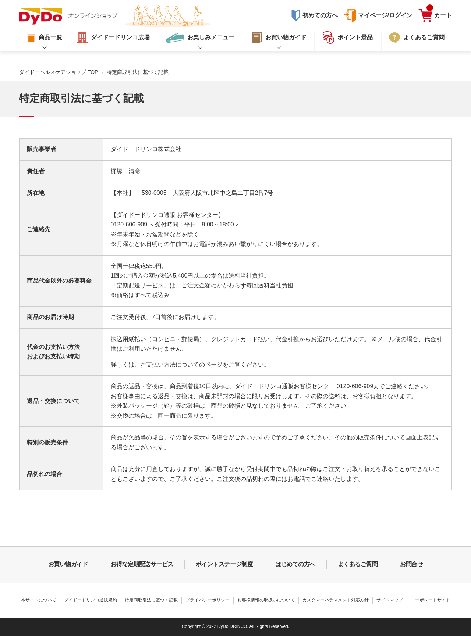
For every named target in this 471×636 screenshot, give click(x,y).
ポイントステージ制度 (224, 564)
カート (439, 13)
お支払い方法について (169, 364)
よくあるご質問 (358, 564)
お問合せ (411, 564)
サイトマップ (389, 600)
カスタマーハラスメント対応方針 (335, 600)
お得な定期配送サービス (141, 564)
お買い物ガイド (68, 564)
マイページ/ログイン (385, 15)
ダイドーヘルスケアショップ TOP (58, 72)
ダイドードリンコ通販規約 (90, 600)
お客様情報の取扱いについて (266, 600)
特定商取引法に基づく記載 (151, 600)
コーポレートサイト (430, 600)
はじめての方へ (295, 564)
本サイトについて (38, 600)
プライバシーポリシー (207, 600)
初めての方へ (320, 15)
